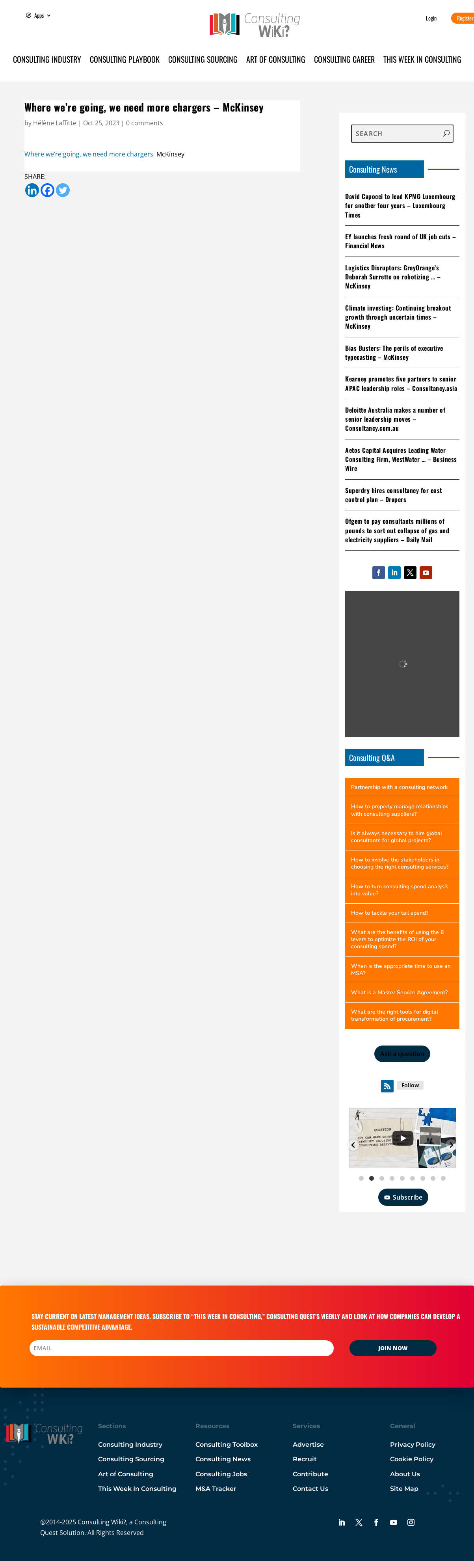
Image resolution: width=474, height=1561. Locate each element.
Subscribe (403, 1197)
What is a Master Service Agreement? (399, 992)
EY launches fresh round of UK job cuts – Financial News (400, 241)
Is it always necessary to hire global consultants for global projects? (396, 837)
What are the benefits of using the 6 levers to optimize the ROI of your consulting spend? (397, 939)
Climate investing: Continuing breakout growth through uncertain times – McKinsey (398, 317)
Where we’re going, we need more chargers (88, 154)
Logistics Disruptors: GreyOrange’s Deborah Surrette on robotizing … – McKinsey (393, 277)
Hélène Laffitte (54, 123)
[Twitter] (63, 190)
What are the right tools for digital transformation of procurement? (394, 1015)
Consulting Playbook (125, 60)
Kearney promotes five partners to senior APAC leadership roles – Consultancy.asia (401, 383)
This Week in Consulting (422, 60)
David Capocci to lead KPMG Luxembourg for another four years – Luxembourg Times (400, 206)
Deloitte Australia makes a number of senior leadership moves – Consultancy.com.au (395, 419)
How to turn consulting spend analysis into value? (399, 890)
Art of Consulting (275, 60)
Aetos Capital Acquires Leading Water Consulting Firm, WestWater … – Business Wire (401, 459)
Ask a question (402, 1053)
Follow (410, 1085)
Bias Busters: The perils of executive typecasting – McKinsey (394, 352)
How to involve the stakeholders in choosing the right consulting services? (399, 863)
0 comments (144, 123)
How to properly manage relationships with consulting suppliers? (399, 810)
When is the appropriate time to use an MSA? (401, 969)
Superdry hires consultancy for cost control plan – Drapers (393, 495)
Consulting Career (344, 60)
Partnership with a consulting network (399, 787)
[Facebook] (47, 190)
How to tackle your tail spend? (389, 913)
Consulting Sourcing (203, 60)
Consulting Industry (47, 60)
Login (431, 18)
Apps (39, 16)
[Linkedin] (32, 190)
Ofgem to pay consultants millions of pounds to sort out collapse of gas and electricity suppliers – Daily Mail (397, 530)
